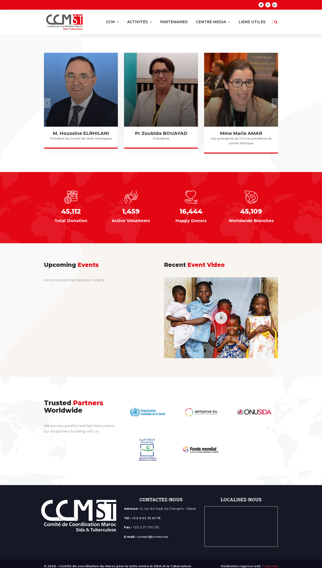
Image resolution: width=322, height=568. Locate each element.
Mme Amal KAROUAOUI (81, 133)
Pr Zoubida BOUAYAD (241, 133)
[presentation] (47, 100)
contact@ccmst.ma (152, 532)
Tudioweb (270, 561)
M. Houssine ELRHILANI (161, 133)
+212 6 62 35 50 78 (145, 513)
